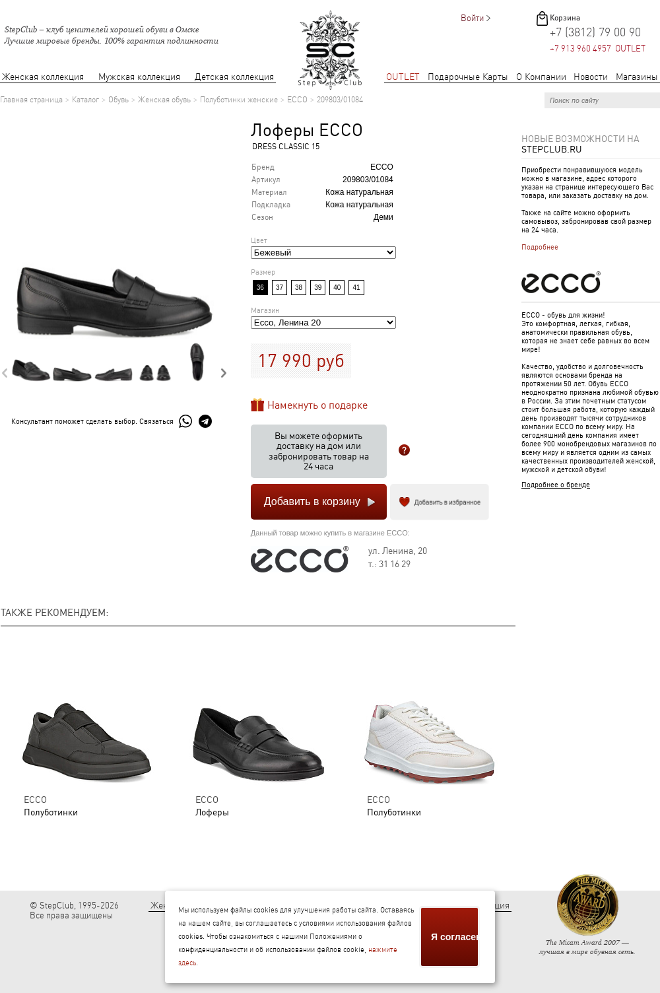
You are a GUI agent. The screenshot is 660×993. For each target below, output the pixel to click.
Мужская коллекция (139, 77)
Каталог (85, 99)
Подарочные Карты (468, 77)
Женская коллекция (43, 77)
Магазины (637, 77)
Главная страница (31, 99)
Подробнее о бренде (555, 485)
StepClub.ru (551, 149)
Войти (472, 18)
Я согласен (455, 937)
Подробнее (539, 247)
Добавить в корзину (312, 501)
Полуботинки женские (239, 99)
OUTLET (403, 77)
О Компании (541, 77)
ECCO (297, 99)
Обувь (118, 99)
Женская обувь (164, 99)
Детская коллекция (234, 77)
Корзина (565, 17)
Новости (591, 77)
